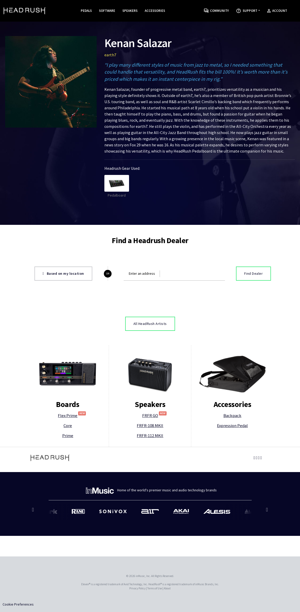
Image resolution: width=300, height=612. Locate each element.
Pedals (86, 10)
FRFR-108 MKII (150, 425)
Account (277, 10)
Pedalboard (116, 186)
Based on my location (63, 273)
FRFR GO (154, 415)
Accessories (155, 10)
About (167, 588)
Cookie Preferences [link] (18, 604)
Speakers (130, 10)
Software (107, 10)
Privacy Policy (137, 588)
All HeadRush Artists (150, 323)
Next (266, 512)
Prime (67, 435)
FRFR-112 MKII (150, 435)
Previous (34, 512)
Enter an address (142, 273)
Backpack (232, 415)
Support (246, 10)
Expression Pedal (232, 425)
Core (67, 425)
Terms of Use (154, 588)
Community (216, 10)
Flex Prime (72, 415)
